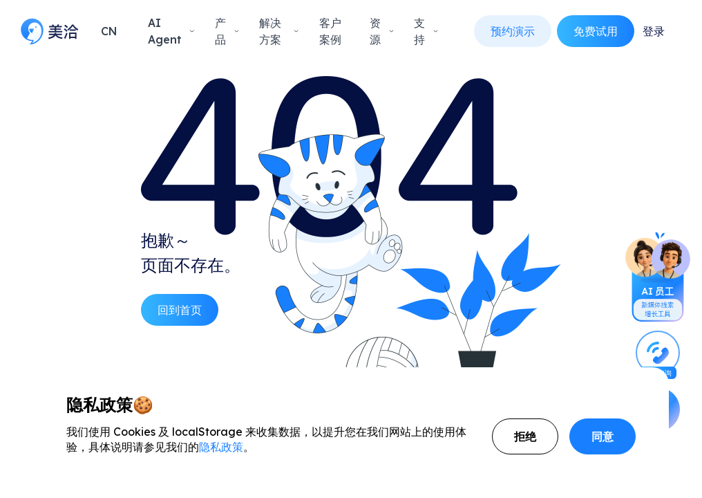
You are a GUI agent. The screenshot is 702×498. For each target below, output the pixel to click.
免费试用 (595, 31)
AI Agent (172, 31)
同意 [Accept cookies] (602, 436)
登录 (654, 31)
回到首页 (180, 310)
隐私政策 (221, 447)
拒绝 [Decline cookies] (525, 436)
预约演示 (513, 31)
